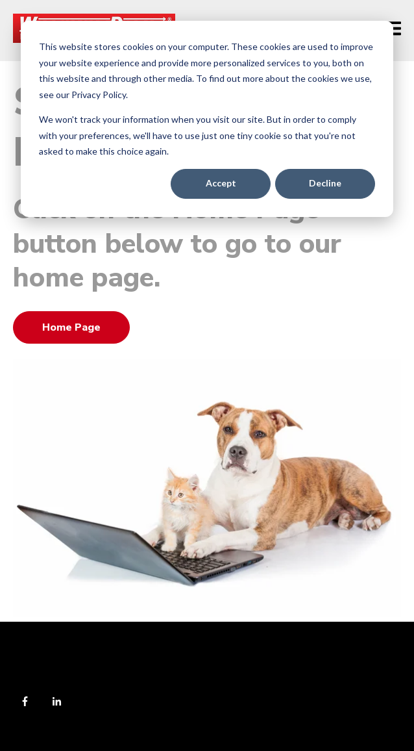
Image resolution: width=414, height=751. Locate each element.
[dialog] (207, 119)
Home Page (71, 327)
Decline (325, 182)
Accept (221, 182)
